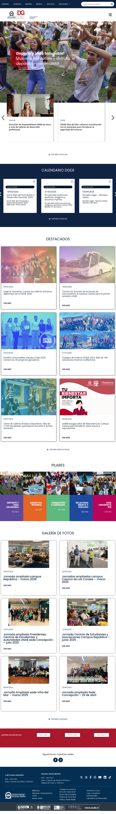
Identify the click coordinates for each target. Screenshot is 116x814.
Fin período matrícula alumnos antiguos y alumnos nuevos (56, 197)
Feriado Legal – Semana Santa (95, 196)
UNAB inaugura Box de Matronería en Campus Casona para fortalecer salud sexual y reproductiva (85, 426)
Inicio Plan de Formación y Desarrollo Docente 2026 (20, 196)
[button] (52, 102)
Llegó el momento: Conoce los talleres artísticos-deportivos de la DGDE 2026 (28, 292)
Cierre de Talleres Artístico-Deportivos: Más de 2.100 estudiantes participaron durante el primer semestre (28, 426)
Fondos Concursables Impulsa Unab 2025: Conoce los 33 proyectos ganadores (25, 358)
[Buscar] (112, 4)
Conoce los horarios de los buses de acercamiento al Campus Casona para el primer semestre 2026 (86, 294)
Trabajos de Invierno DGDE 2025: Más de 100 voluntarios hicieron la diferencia (85, 358)
